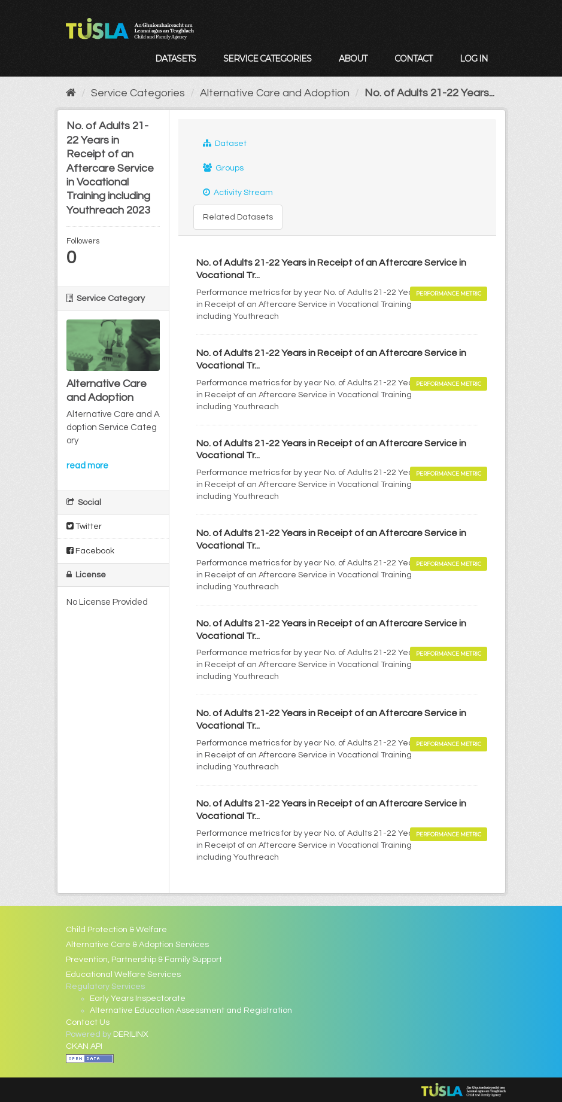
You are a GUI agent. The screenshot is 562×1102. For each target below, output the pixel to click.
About (353, 58)
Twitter (84, 526)
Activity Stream (238, 192)
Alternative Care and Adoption (275, 93)
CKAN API (84, 1046)
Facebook (90, 550)
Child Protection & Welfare (116, 930)
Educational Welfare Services (123, 974)
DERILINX (130, 1034)
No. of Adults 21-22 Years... (429, 93)
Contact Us (88, 1022)
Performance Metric (448, 293)
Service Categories (267, 58)
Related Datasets (238, 217)
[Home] (71, 93)
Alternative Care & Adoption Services (137, 944)
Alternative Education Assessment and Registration (191, 1010)
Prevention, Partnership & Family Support (144, 959)
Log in (474, 58)
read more (87, 465)
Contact (413, 58)
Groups (223, 167)
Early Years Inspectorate (138, 998)
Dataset (225, 143)
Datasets (175, 58)
